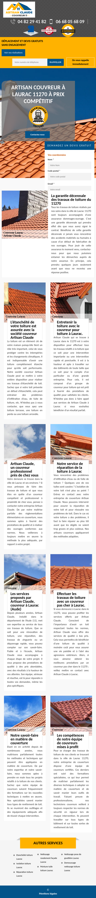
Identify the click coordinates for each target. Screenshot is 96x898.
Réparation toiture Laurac (24, 874)
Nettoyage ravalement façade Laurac (48, 858)
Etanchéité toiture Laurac (24, 857)
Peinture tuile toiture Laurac (46, 868)
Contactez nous (37, 134)
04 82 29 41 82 (32, 21)
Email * (51, 183)
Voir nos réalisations (13, 52)
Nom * (51, 159)
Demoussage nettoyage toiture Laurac (72, 866)
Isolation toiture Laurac (23, 865)
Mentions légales (48, 893)
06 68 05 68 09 (70, 21)
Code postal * (54, 171)
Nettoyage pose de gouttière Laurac (72, 856)
